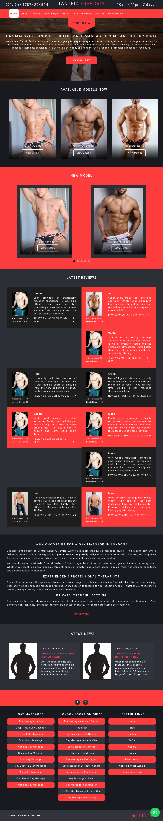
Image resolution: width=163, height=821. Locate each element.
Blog (132, 727)
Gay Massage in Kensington (81, 759)
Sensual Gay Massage (30, 753)
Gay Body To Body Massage (30, 766)
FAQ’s (55, 13)
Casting (99, 13)
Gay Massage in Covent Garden (81, 721)
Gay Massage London (31, 721)
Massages (41, 13)
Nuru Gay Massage (30, 759)
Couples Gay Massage (30, 746)
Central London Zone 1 (132, 766)
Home (14, 13)
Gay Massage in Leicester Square (81, 766)
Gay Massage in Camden (82, 746)
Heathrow (81, 727)
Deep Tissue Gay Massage (31, 727)
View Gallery (81, 60)
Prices (65, 13)
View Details (33, 153)
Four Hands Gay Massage (30, 778)
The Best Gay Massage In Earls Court (81, 791)
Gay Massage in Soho (81, 778)
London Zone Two (132, 772)
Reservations (82, 13)
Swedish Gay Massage (31, 734)
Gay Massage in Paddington (81, 772)
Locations (115, 13)
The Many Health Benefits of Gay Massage (127, 657)
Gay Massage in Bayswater (81, 785)
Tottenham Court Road (81, 753)
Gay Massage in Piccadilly (81, 797)
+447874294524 (32, 5)
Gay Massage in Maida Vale (81, 740)
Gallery (25, 13)
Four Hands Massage (31, 740)
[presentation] (77, 702)
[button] (74, 261)
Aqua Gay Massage (31, 772)
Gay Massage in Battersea (82, 734)
